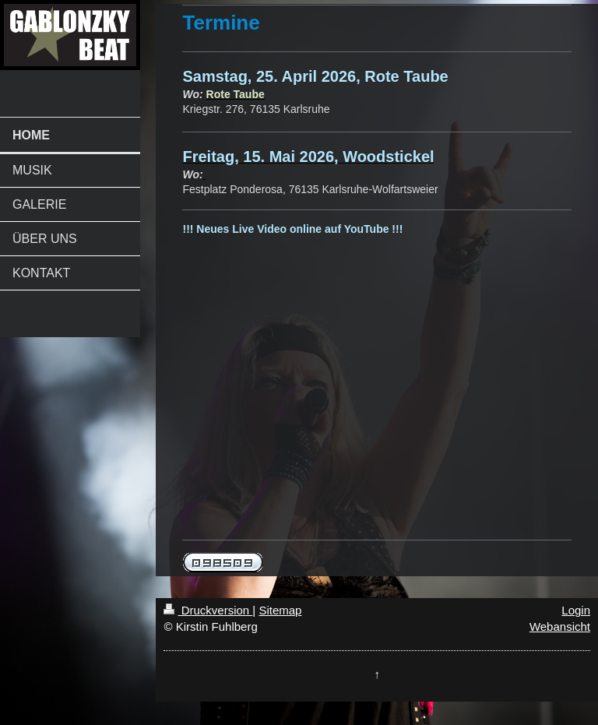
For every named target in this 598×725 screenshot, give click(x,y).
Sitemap (280, 610)
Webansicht (559, 626)
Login (575, 610)
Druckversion (208, 610)
